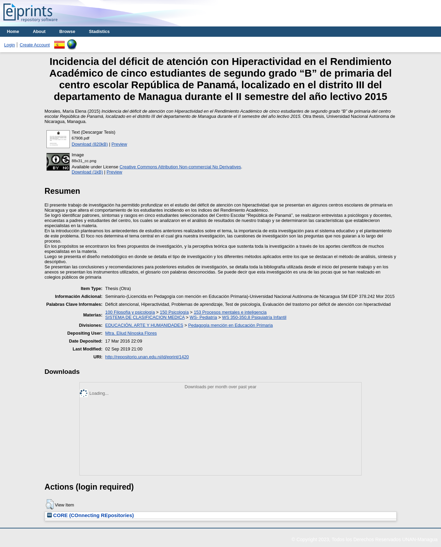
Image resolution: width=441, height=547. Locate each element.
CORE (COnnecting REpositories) (90, 515)
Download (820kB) (90, 144)
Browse (67, 31)
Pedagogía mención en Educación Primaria (230, 325)
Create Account (35, 44)
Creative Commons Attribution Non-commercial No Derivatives (180, 166)
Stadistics (99, 31)
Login (9, 44)
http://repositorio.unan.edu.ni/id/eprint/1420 (147, 356)
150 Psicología (174, 312)
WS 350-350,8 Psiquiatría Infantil (254, 317)
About (39, 31)
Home (13, 31)
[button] (50, 504)
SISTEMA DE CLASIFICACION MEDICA (145, 317)
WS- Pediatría (203, 317)
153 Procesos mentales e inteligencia (230, 312)
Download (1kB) (87, 172)
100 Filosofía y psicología (130, 312)
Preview (119, 144)
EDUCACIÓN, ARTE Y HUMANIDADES (144, 325)
